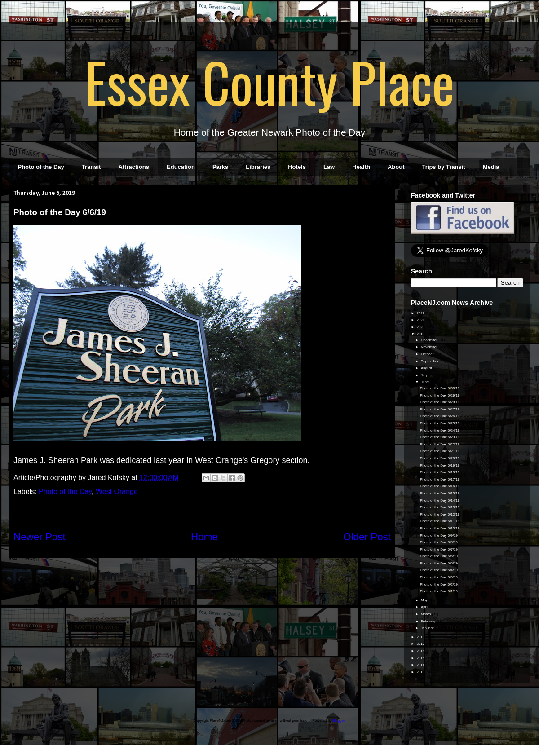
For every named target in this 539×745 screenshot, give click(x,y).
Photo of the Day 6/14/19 (440, 500)
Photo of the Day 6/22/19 (440, 444)
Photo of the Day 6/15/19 (440, 493)
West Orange (117, 491)
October (428, 354)
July (424, 375)
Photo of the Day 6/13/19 (440, 507)
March (426, 614)
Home (204, 536)
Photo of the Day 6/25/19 (440, 423)
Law (329, 166)
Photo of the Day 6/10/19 (440, 528)
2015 (420, 658)
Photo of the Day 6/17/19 (440, 479)
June (425, 382)
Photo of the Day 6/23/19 (440, 437)
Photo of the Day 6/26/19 (440, 416)
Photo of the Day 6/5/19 (439, 563)
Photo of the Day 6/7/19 (439, 549)
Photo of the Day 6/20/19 (440, 458)
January (428, 628)
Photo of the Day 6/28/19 (440, 402)
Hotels (297, 166)
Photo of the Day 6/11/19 (440, 521)
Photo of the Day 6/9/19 (439, 535)
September (430, 361)
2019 (420, 334)
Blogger (338, 721)
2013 (420, 672)
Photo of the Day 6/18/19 (440, 472)
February (428, 621)
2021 (420, 320)
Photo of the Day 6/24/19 (440, 430)
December (429, 340)
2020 (420, 327)
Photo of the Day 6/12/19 (440, 514)
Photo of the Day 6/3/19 (439, 577)
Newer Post (39, 536)
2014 (420, 665)
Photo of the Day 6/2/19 (439, 584)
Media (491, 166)
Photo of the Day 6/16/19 (440, 486)
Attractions (133, 166)
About (396, 166)
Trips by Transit (443, 166)
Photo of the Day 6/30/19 (440, 388)
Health (361, 166)
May (425, 600)
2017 (420, 644)
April (425, 607)
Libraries (258, 166)
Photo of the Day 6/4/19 (439, 570)
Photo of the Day (41, 166)
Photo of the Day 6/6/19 (439, 556)
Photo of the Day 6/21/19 (440, 451)
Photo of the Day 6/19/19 (440, 465)
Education (181, 166)
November (429, 347)
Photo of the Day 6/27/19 (440, 409)
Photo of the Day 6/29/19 (440, 395)
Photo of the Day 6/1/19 (439, 591)
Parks (220, 166)
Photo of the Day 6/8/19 (439, 542)
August (427, 368)
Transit (91, 166)
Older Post (367, 536)
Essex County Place (269, 81)
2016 (420, 651)
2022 (420, 313)
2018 (420, 637)
